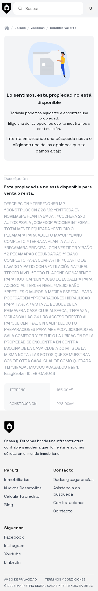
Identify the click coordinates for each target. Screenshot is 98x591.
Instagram (14, 545)
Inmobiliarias (16, 479)
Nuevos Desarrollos (23, 488)
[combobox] (52, 8)
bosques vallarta (63, 28)
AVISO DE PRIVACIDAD (20, 579)
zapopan (38, 28)
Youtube (12, 554)
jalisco (20, 28)
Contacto (63, 511)
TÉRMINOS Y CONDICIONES (65, 579)
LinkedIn (12, 562)
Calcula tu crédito (21, 496)
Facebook (14, 537)
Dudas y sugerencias (73, 479)
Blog (8, 504)
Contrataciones (68, 502)
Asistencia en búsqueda (66, 491)
